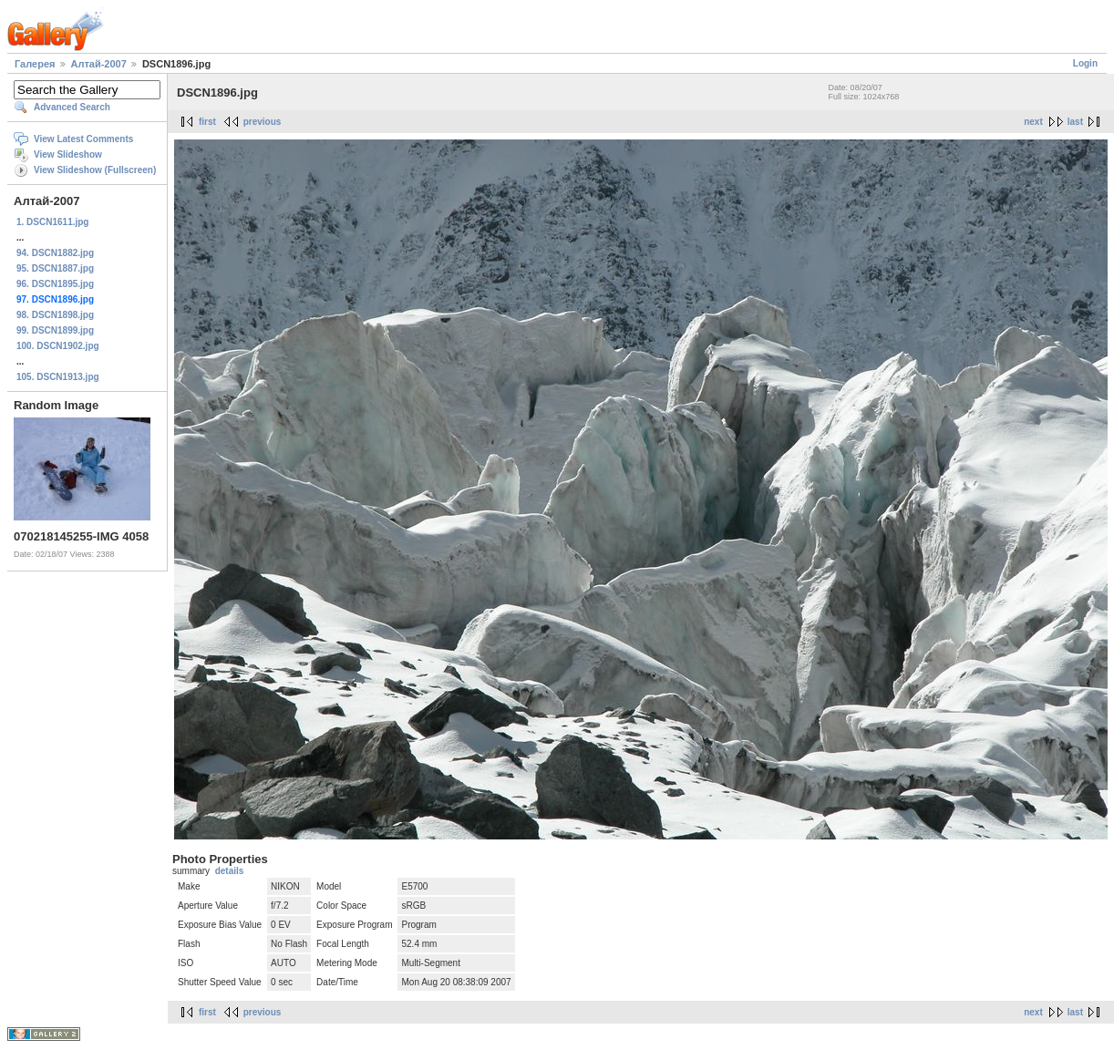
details (229, 871)
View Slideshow (68, 154)
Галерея (35, 63)
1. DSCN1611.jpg (52, 222)
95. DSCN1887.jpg (55, 268)
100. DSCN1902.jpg (57, 346)
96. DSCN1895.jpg (55, 284)
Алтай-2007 (99, 63)
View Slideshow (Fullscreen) (95, 170)
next (1033, 122)
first (207, 122)
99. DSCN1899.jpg (55, 330)
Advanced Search (72, 107)
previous (262, 122)
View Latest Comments (83, 139)
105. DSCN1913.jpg (57, 377)
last (1075, 122)
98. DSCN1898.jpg (55, 315)
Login (1085, 63)
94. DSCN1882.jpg (55, 253)
